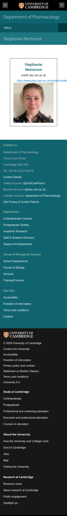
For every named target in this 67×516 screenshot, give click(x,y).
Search (61, 5)
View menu (5, 5)
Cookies (8, 316)
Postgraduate (11, 404)
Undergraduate (12, 398)
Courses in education (16, 424)
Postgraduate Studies (16, 224)
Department (11, 212)
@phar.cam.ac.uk (35, 189)
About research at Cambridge (20, 490)
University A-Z (11, 382)
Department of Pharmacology (42, 195)
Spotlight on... (11, 503)
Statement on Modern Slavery (21, 371)
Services (8, 274)
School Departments (15, 261)
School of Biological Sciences (22, 254)
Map (6, 460)
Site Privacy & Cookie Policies (21, 201)
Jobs (6, 454)
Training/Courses (13, 280)
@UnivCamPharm (34, 183)
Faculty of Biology (14, 267)
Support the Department (17, 244)
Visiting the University (16, 466)
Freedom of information (17, 303)
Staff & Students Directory (18, 237)
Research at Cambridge (18, 477)
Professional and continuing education (26, 411)
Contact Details (12, 177)
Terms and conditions (16, 310)
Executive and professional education (25, 417)
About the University (16, 434)
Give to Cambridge (14, 447)
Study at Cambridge (16, 392)
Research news (12, 483)
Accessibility (10, 297)
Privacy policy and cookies (19, 365)
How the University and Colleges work (26, 441)
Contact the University (16, 349)
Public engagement (14, 496)
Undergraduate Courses (17, 218)
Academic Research (15, 231)
